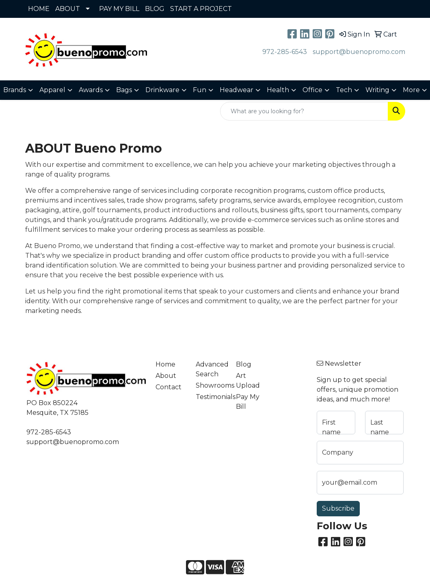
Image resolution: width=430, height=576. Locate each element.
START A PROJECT (201, 9)
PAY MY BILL (119, 9)
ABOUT (67, 9)
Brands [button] (14, 90)
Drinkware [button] (162, 90)
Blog (243, 364)
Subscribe (338, 508)
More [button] (411, 90)
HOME (39, 9)
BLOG (154, 9)
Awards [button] (91, 90)
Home (165, 364)
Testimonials (211, 397)
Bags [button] (124, 90)
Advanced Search (211, 369)
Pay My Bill (247, 401)
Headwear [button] (236, 90)
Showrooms (211, 385)
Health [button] (278, 90)
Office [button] (312, 90)
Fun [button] (199, 90)
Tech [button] (344, 90)
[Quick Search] (304, 111)
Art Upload (248, 380)
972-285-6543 (284, 52)
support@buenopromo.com (359, 52)
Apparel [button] (52, 90)
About (166, 376)
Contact (169, 387)
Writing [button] (377, 90)
